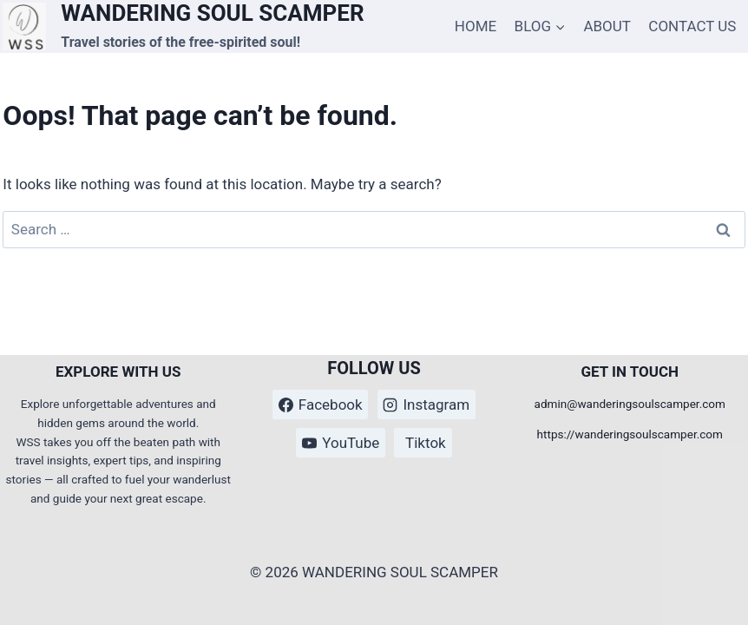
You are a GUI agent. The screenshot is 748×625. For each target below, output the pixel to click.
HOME (475, 26)
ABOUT (607, 26)
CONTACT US (692, 26)
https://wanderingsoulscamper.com (630, 434)
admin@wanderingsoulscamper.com (630, 404)
